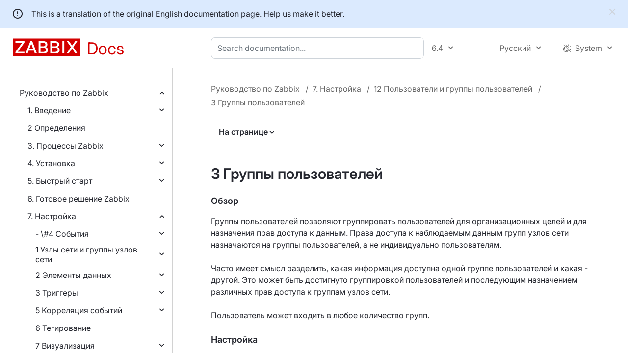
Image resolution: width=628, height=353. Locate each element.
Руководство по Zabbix (64, 93)
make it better (317, 14)
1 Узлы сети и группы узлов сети (86, 254)
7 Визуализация (65, 346)
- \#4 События (62, 234)
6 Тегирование (63, 328)
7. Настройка (51, 216)
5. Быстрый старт (59, 181)
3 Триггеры (56, 293)
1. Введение (49, 110)
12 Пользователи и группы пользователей (453, 89)
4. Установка (51, 163)
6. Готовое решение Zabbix (78, 198)
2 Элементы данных (73, 275)
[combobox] (319, 48)
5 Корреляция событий (78, 310)
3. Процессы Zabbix (65, 146)
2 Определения (56, 128)
